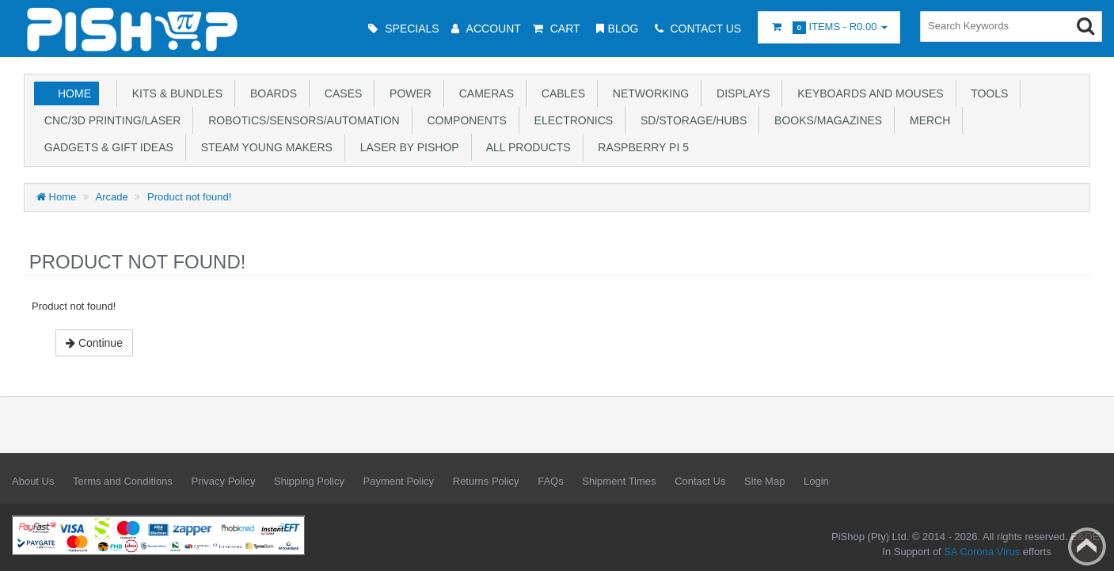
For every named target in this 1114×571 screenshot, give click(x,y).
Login (816, 481)
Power (407, 93)
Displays (740, 93)
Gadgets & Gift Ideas (105, 147)
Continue (94, 343)
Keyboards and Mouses (867, 93)
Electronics (570, 120)
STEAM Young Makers (264, 147)
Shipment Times (619, 481)
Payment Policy (399, 481)
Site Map (764, 481)
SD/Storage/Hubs (690, 120)
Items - (829, 27)
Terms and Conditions (123, 481)
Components (464, 120)
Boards (270, 93)
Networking (647, 93)
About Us (33, 481)
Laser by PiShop (406, 147)
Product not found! (189, 197)
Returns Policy (486, 481)
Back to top (1087, 546)
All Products (526, 147)
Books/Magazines (825, 120)
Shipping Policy (309, 481)
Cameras (483, 93)
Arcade (112, 197)
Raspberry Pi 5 (640, 147)
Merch (926, 120)
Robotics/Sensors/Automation (300, 120)
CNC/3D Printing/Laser (109, 120)
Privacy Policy (223, 481)
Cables (560, 93)
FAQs (551, 481)
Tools (987, 93)
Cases (340, 93)
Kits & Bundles (174, 93)
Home (74, 93)
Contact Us (700, 481)
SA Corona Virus (982, 552)
